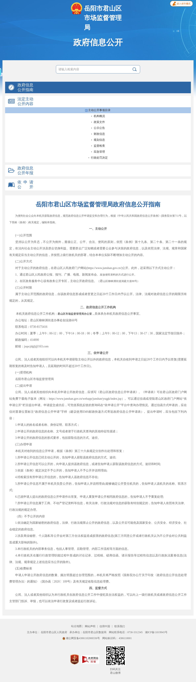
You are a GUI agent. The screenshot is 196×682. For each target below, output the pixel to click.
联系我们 (119, 626)
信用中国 (105, 626)
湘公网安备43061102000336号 (81, 638)
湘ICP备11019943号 (156, 632)
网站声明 (90, 626)
